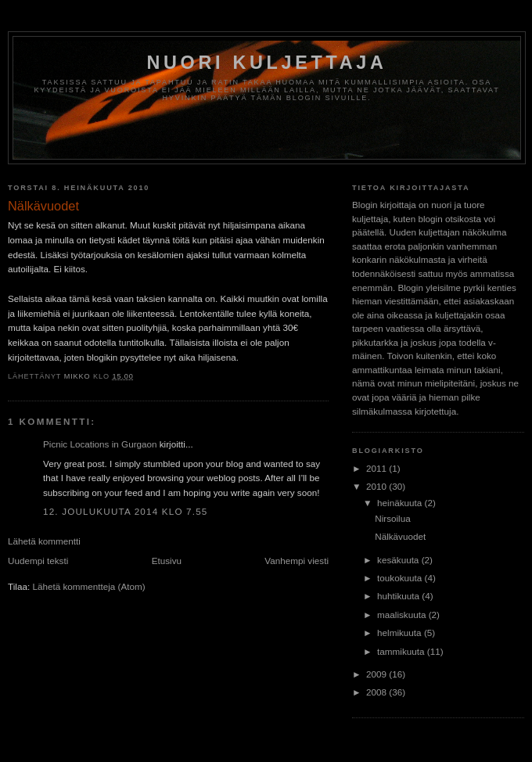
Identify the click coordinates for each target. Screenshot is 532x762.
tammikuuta (402, 651)
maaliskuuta (403, 614)
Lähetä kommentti (44, 541)
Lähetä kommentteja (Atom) (88, 586)
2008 (377, 692)
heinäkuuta (400, 503)
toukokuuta (400, 578)
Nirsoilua (392, 518)
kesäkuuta (399, 560)
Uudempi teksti (38, 560)
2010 (377, 486)
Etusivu (167, 560)
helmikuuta (400, 632)
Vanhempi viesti (296, 560)
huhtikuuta (399, 596)
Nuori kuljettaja (266, 62)
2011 (377, 468)
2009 (377, 674)
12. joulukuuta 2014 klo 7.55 (125, 511)
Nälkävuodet (400, 536)
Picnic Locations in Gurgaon (100, 444)
